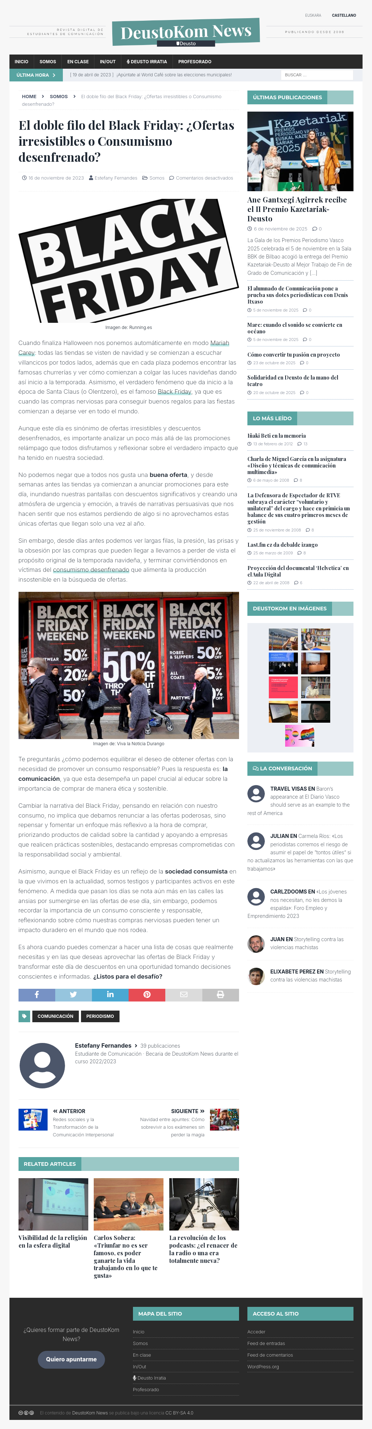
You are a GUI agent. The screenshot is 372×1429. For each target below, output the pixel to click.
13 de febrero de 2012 (273, 443)
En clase (78, 61)
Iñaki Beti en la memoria (276, 435)
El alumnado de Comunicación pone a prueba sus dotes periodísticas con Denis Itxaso (297, 295)
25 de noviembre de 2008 (277, 530)
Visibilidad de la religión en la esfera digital (53, 1241)
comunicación (55, 1016)
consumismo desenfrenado (91, 569)
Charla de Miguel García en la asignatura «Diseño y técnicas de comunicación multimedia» (296, 465)
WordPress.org (263, 1366)
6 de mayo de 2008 (271, 480)
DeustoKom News (90, 1413)
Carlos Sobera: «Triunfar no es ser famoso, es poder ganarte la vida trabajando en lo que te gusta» (126, 1256)
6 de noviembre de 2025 (280, 229)
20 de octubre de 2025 (274, 392)
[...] (314, 273)
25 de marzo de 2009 (273, 552)
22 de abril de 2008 (271, 582)
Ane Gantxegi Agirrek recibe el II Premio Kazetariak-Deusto (297, 208)
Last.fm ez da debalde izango (282, 544)
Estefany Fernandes (116, 178)
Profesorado (194, 61)
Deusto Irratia (147, 61)
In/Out (108, 61)
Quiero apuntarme (71, 1359)
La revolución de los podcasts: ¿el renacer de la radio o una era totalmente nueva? (203, 1249)
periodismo (100, 1016)
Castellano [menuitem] (344, 15)
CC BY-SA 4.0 (180, 1413)
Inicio (21, 61)
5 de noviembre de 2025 (275, 310)
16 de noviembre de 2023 (56, 178)
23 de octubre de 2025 (274, 362)
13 (305, 443)
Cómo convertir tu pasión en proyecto (293, 354)
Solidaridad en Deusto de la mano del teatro (292, 381)
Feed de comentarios (270, 1355)
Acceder (256, 1331)
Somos (48, 61)
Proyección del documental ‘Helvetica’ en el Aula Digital (298, 571)
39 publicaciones (160, 1046)
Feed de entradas (266, 1343)
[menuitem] (313, 16)
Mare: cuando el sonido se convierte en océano (294, 328)
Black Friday (174, 391)
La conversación (282, 768)
